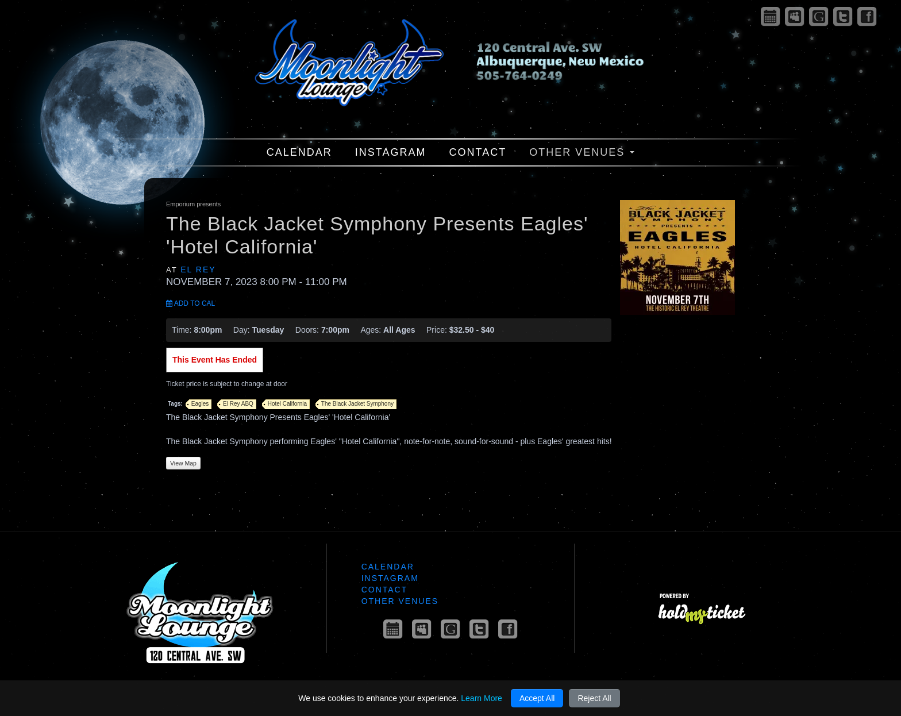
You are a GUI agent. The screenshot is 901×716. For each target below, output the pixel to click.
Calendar (299, 152)
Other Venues (581, 152)
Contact (478, 152)
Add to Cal (190, 303)
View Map (183, 463)
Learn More (481, 698)
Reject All (594, 698)
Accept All (537, 698)
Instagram (390, 152)
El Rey (197, 269)
